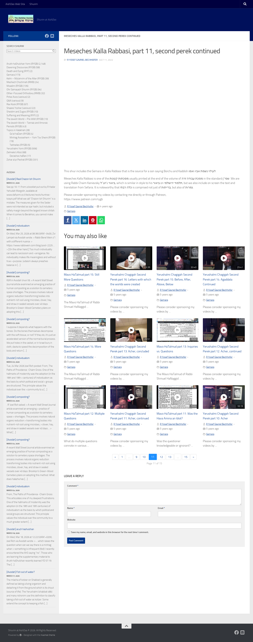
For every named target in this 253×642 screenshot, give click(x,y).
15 (186, 468)
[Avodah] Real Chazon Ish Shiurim (24, 179)
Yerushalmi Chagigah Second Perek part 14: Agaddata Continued (222, 279)
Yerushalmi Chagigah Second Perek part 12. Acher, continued (222, 352)
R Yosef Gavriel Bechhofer (82, 59)
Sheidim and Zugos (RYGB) (20, 111)
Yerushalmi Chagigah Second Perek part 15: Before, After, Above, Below (176, 279)
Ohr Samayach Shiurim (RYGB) (22, 89)
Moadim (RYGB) (15, 85)
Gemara (71, 210)
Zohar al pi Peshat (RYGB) (19, 159)
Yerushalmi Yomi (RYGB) (19, 148)
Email (161, 519)
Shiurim (33, 4)
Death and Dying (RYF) (18, 71)
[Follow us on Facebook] (47, 36)
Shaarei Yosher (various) (19, 108)
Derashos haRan (18, 155)
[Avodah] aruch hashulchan (20, 529)
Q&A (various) (13, 100)
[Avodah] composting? (18, 272)
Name (71, 519)
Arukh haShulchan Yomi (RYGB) (22, 63)
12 (161, 468)
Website (71, 530)
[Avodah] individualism (18, 225)
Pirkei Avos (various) (17, 96)
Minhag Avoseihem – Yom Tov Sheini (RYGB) (32, 137)
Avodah (11, 172)
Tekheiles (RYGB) (18, 144)
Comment (72, 496)
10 (144, 468)
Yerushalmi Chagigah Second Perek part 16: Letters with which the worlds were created (131, 279)
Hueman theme (48, 635)
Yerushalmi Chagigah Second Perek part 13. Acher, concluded (130, 352)
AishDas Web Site (15, 4)
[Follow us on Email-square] (52, 36)
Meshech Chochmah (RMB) (20, 82)
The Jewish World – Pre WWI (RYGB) (25, 119)
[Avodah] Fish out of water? (21, 572)
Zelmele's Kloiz (14, 152)
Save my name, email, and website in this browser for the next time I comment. (110, 543)
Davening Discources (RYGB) (21, 67)
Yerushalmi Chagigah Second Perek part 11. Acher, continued (130, 424)
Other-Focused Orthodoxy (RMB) (23, 93)
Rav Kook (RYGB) (15, 104)
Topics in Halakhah (16, 130)
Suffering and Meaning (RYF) (21, 115)
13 (170, 468)
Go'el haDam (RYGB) (20, 133)
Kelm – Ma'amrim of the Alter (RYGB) (25, 78)
